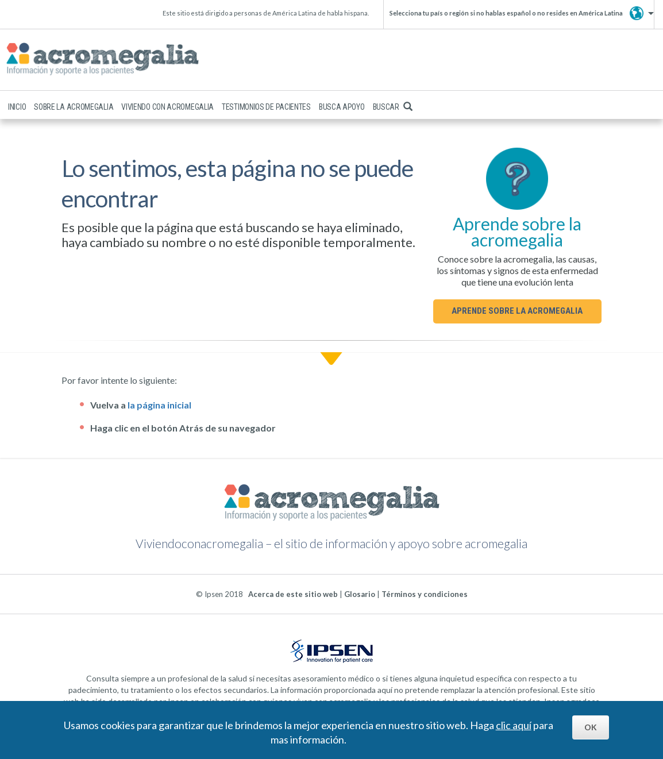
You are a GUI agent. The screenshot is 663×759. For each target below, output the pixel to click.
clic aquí (513, 725)
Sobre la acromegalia (73, 106)
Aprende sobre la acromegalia (517, 311)
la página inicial (159, 404)
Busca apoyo (342, 106)
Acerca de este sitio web (293, 594)
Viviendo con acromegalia (167, 106)
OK (590, 727)
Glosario (359, 594)
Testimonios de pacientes (266, 106)
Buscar (393, 106)
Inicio (17, 106)
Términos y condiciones (424, 594)
